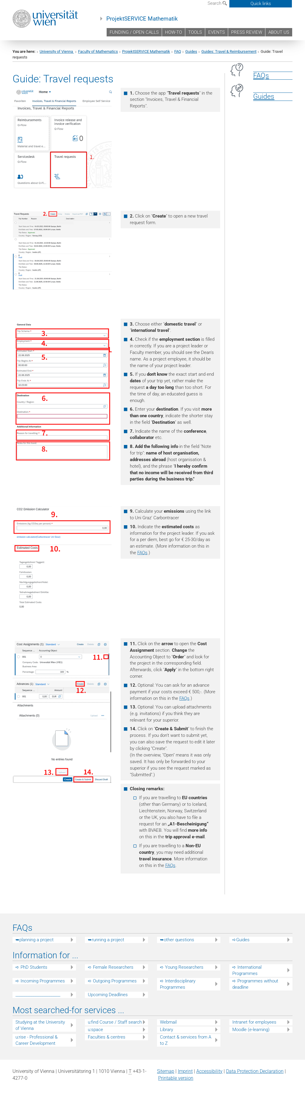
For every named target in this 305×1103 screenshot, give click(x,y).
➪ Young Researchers (181, 967)
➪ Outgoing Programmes (112, 981)
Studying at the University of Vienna (40, 1025)
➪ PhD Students (31, 967)
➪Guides (241, 939)
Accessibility (209, 1071)
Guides (191, 51)
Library (166, 1029)
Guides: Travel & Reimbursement (228, 51)
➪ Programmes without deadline (255, 984)
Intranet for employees (254, 1022)
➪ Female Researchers (110, 967)
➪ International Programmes (247, 970)
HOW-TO (173, 32)
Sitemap (165, 1071)
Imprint (185, 1071)
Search (217, 3)
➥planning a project (34, 939)
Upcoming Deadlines (108, 994)
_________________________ (37, 994)
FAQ (177, 51)
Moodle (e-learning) (251, 1029)
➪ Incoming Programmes (40, 981)
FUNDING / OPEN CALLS (134, 32)
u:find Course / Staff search (115, 1022)
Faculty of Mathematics (98, 51)
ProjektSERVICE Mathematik (142, 19)
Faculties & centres (106, 1037)
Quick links (260, 3)
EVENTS (216, 32)
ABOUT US (278, 32)
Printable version (175, 1078)
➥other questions (177, 939)
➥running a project (106, 939)
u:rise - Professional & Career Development (36, 1040)
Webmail (168, 1022)
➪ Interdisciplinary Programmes (177, 984)
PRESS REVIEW (246, 32)
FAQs (142, 552)
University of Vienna (57, 51)
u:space (95, 1029)
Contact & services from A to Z (185, 1040)
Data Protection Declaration (255, 1071)
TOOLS (195, 32)
